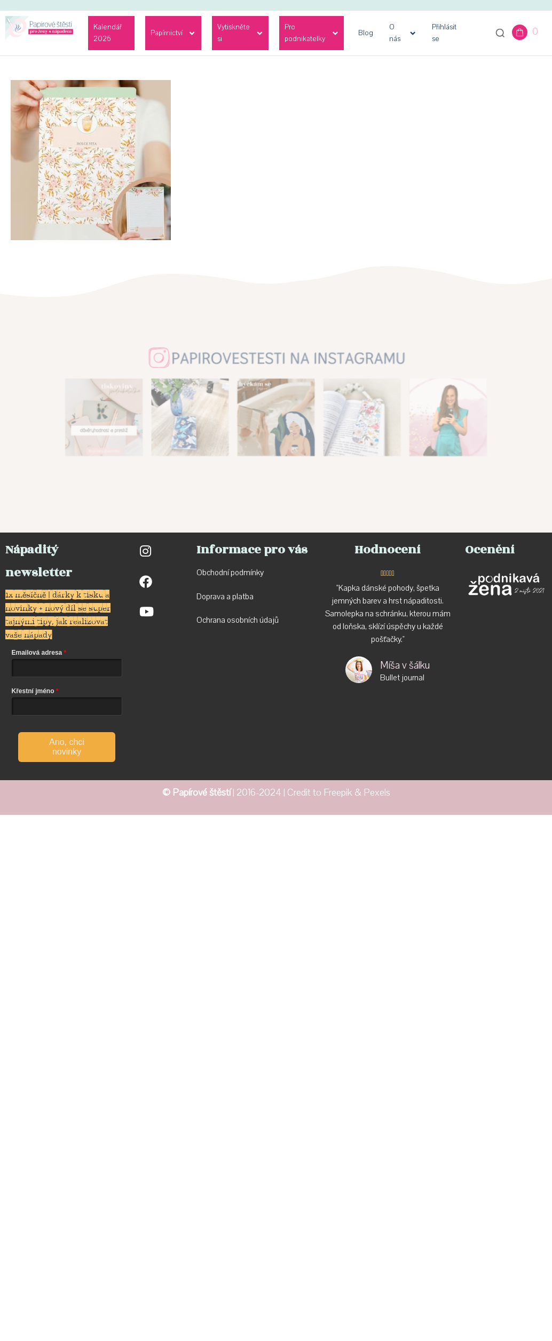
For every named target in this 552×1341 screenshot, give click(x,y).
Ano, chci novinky (66, 746)
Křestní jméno (33, 691)
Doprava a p (216, 596)
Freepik (338, 792)
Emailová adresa (37, 652)
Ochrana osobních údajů (237, 620)
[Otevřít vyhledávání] (500, 33)
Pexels (377, 792)
